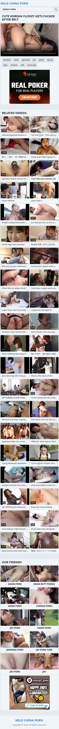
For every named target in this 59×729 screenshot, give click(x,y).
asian (16, 60)
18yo (5, 65)
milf (22, 65)
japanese (26, 60)
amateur (7, 60)
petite (41, 60)
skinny (50, 60)
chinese (14, 65)
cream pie (31, 65)
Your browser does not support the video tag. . (29, 39)
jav (34, 60)
